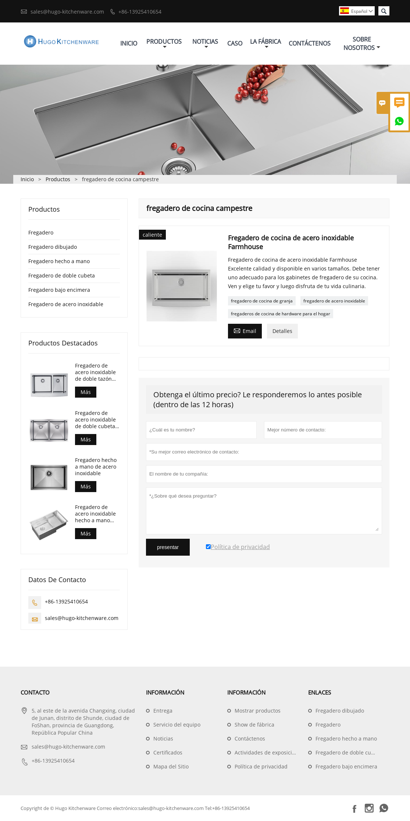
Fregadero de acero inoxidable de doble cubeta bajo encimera (95, 420)
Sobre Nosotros (361, 43)
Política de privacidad (261, 766)
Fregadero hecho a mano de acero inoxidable (96, 467)
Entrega (162, 710)
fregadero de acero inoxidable (334, 301)
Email (244, 330)
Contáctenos (310, 43)
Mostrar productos (258, 710)
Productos (164, 43)
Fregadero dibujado (52, 246)
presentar (168, 547)
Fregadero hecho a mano (59, 261)
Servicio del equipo (176, 724)
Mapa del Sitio (171, 766)
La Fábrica (265, 43)
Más (86, 391)
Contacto (35, 692)
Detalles (282, 330)
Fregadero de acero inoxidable (65, 304)
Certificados (167, 752)
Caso (234, 43)
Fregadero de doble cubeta (61, 275)
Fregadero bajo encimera (59, 289)
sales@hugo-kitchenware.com (67, 11)
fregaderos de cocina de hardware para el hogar (280, 314)
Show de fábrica (254, 724)
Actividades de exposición (266, 752)
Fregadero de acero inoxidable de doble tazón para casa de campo (95, 372)
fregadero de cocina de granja (262, 301)
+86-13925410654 (139, 11)
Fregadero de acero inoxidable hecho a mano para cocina (95, 514)
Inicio (128, 43)
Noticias (205, 43)
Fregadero (40, 232)
